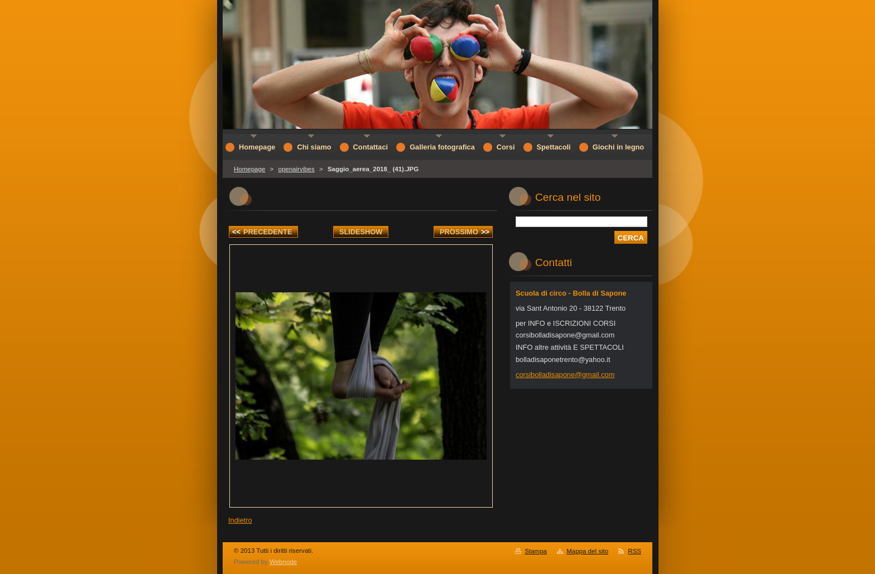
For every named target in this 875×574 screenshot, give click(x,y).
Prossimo (464, 232)
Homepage (249, 169)
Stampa (536, 551)
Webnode (283, 561)
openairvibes (296, 169)
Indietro (240, 520)
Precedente (262, 232)
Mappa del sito (587, 551)
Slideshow (361, 232)
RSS (634, 551)
